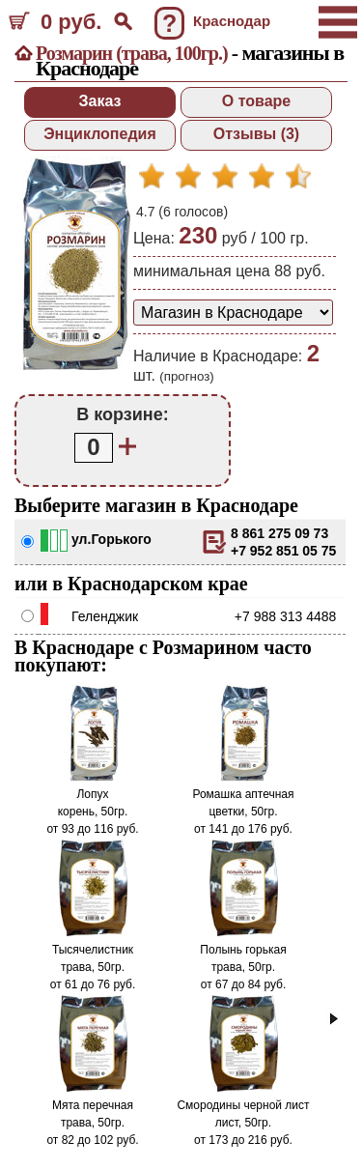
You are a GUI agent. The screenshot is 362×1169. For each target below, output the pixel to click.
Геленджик (104, 616)
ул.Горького (111, 539)
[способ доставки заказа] (233, 312)
